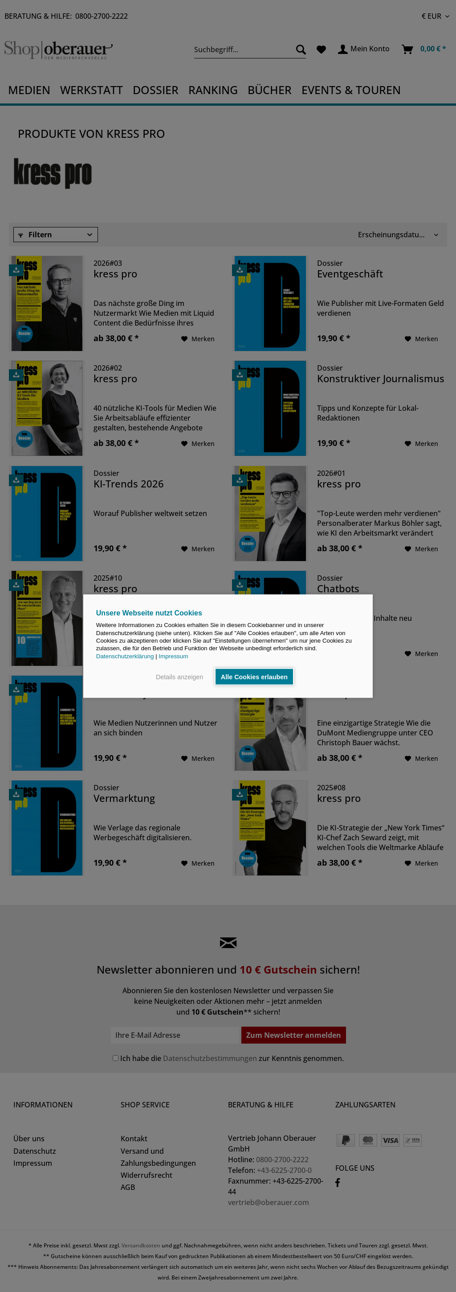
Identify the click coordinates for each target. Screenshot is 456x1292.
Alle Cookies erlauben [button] (254, 676)
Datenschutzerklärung (125, 655)
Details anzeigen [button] (179, 676)
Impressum (173, 655)
